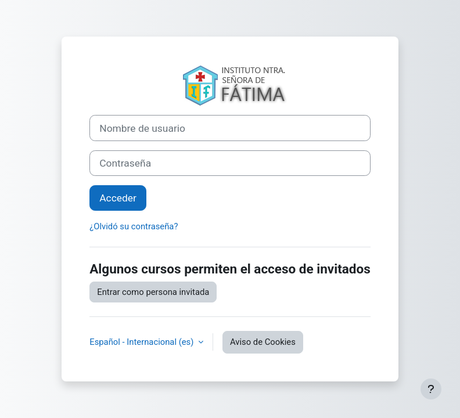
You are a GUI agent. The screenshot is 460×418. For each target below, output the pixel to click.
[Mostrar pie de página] (431, 389)
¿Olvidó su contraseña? (133, 226)
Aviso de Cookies (263, 342)
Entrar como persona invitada (153, 292)
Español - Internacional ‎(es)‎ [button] (142, 342)
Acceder (117, 198)
